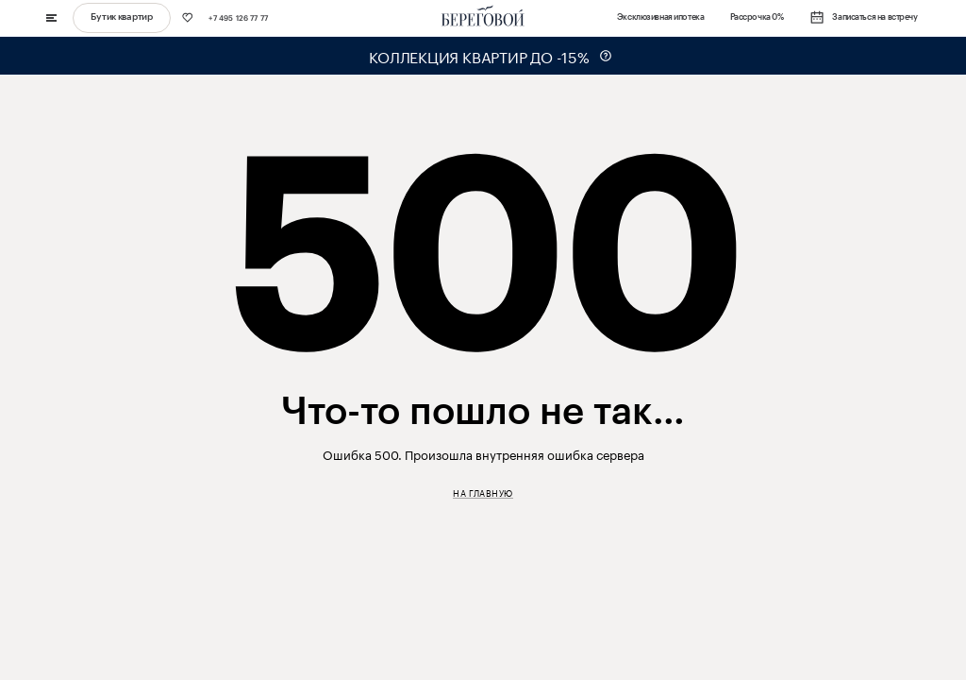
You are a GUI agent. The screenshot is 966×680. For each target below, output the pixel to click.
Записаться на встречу (863, 18)
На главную (482, 492)
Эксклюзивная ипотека (660, 17)
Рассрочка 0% (757, 17)
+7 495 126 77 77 (238, 18)
